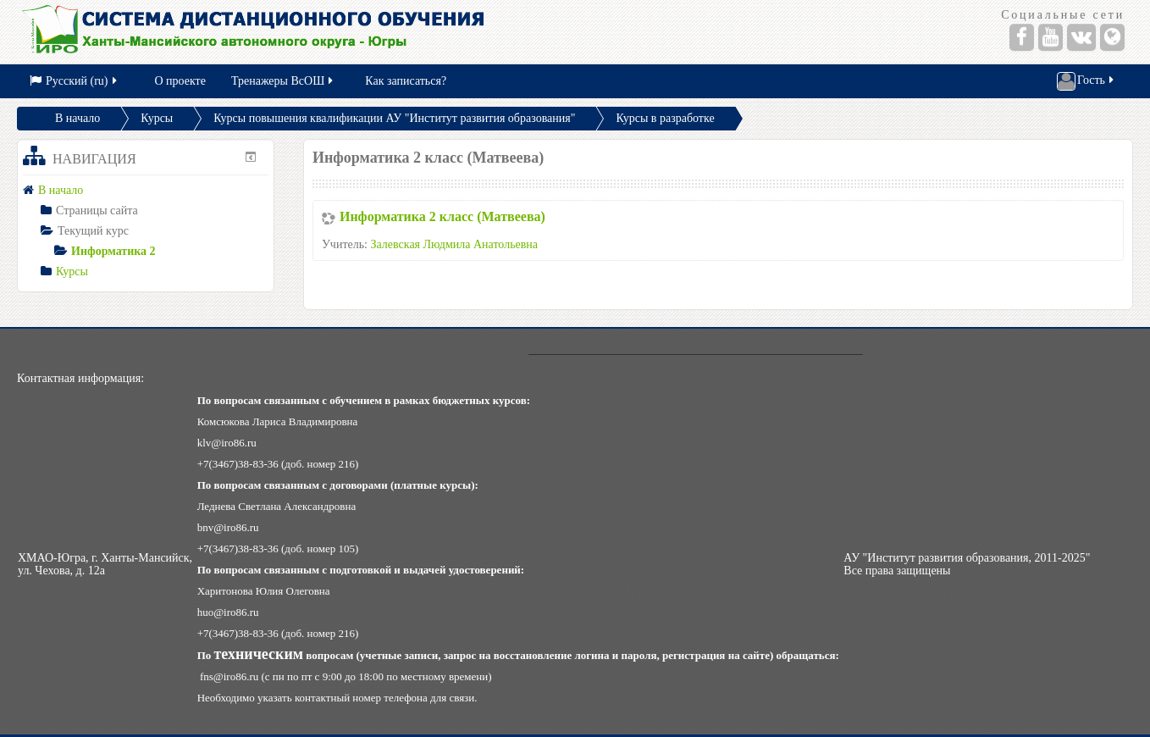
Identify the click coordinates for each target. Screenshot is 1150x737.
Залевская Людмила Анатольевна (455, 244)
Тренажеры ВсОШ (283, 81)
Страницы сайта (97, 210)
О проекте (180, 81)
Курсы (157, 118)
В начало (77, 118)
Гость (1086, 81)
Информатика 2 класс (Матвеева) (442, 216)
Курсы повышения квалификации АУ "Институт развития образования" (394, 118)
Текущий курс (93, 230)
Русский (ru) (74, 81)
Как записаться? (405, 81)
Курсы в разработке (665, 118)
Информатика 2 (113, 251)
